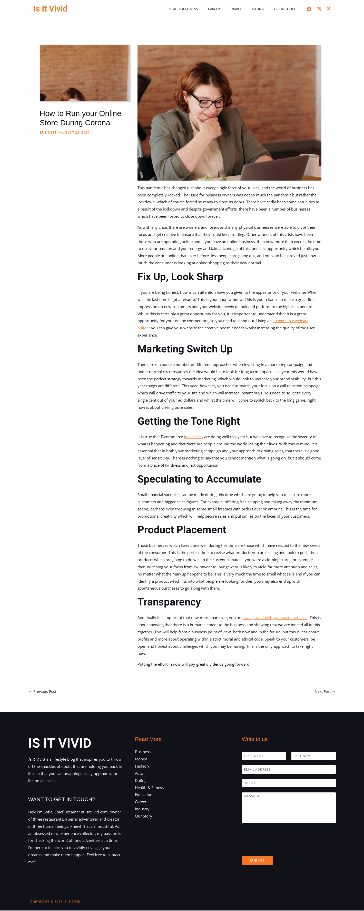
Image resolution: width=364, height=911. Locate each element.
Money (141, 759)
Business (48, 132)
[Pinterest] (328, 9)
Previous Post (43, 691)
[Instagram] (319, 9)
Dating (263, 9)
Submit (257, 861)
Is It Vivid (50, 9)
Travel (245, 9)
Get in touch (287, 9)
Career (226, 9)
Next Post (325, 691)
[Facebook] (309, 9)
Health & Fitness (199, 9)
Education (143, 795)
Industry (142, 809)
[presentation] (281, 848)
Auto (139, 773)
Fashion (142, 766)
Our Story (143, 816)
